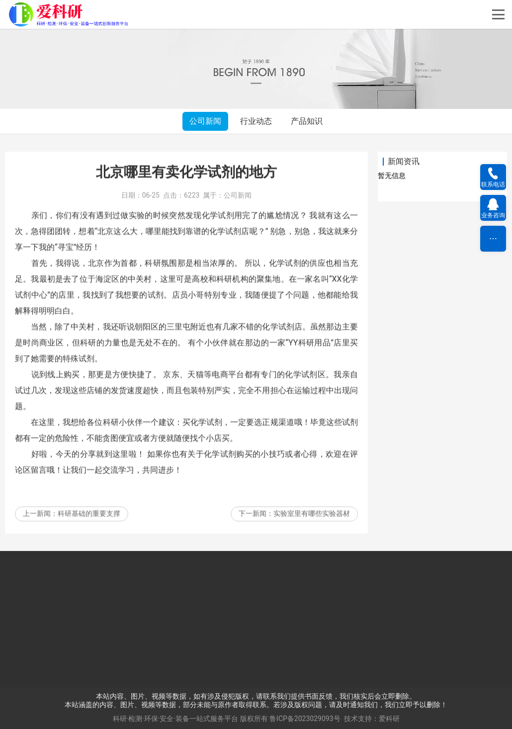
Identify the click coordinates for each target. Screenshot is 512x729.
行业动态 (256, 121)
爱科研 (389, 719)
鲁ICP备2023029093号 (304, 719)
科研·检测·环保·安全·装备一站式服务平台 (176, 719)
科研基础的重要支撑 (89, 529)
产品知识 (307, 121)
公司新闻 (205, 121)
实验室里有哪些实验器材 (311, 529)
